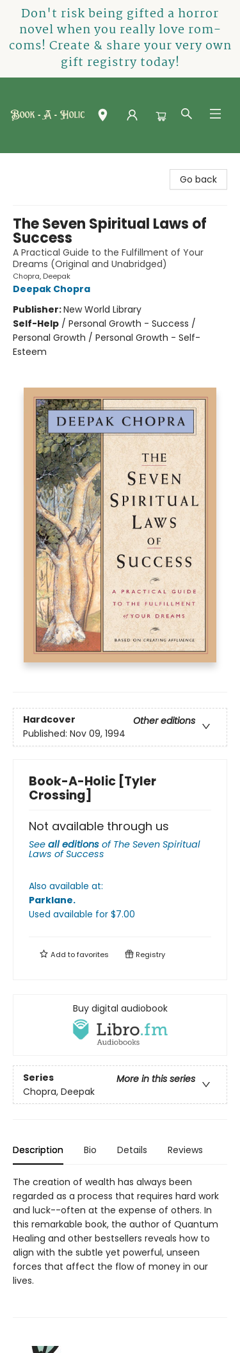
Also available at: (120, 900)
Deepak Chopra (53, 289)
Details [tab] (132, 1150)
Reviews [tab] (185, 1150)
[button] (103, 118)
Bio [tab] (90, 1150)
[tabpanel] (120, 1246)
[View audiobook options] (120, 1025)
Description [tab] (38, 1150)
